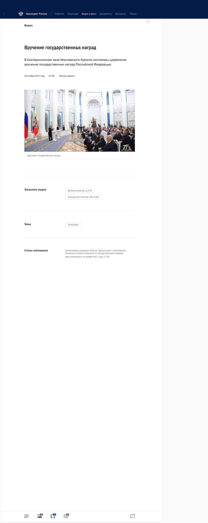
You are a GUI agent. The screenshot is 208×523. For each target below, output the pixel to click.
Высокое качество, (80, 190)
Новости (94, 250)
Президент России (36, 4)
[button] (5, 5)
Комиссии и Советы (74, 253)
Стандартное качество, (83, 196)
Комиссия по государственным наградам (104, 253)
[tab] (26, 516)
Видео (28, 25)
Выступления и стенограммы (112, 250)
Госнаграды (73, 224)
